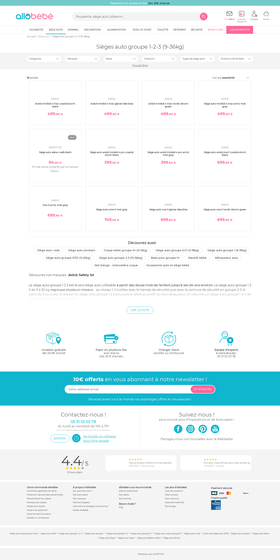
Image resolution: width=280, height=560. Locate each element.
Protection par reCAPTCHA (151, 554)
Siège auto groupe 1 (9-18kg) (227, 250)
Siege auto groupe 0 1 (141, 533)
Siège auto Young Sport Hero (24, 533)
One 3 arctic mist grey (55, 205)
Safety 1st (86, 275)
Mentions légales (81, 502)
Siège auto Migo (107, 538)
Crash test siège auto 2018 (215, 533)
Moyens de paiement (37, 510)
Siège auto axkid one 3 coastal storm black (225, 153)
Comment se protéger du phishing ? (91, 506)
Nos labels (124, 495)
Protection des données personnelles (45, 495)
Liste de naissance (174, 491)
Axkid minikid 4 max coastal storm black (55, 105)
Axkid (72, 275)
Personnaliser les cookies (39, 498)
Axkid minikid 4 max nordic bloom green (168, 105)
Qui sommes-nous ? (83, 491)
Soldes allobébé (80, 510)
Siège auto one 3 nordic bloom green (225, 209)
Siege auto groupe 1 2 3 (70, 533)
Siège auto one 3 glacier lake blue (168, 209)
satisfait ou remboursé (169, 343)
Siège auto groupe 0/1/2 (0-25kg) (68, 258)
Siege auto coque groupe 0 (168, 533)
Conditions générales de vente (42, 491)
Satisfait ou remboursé (38, 518)
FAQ (121, 507)
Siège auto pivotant (81, 250)
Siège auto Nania (261, 533)
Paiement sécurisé (221, 488)
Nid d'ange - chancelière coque (116, 265)
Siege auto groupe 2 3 (117, 533)
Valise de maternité (174, 502)
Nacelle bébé (197, 258)
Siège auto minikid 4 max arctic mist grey (225, 105)
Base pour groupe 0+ (165, 258)
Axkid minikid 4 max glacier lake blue (112, 103)
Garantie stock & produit (39, 514)
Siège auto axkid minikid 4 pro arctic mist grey (168, 153)
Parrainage (170, 506)
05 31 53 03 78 (226, 356)
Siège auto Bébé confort (149, 538)
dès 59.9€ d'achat (54, 344)
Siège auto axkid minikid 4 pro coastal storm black (111, 153)
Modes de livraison (36, 506)
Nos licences (125, 498)
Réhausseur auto (226, 258)
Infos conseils (171, 495)
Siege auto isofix (48, 533)
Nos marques (79, 498)
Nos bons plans (80, 495)
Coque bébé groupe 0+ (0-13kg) (125, 250)
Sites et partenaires (128, 491)
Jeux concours (172, 498)
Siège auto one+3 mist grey (111, 209)
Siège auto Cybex (126, 538)
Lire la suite (140, 310)
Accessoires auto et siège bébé (167, 265)
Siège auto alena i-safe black (55, 152)
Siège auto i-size (48, 250)
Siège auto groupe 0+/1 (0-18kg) (177, 250)
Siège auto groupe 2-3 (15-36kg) (120, 258)
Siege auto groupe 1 (94, 533)
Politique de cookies (37, 502)
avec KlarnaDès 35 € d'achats (111, 344)
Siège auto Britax (171, 538)
